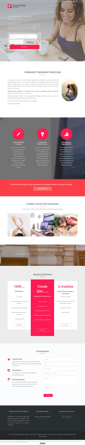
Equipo (50, 5)
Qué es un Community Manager (42, 422)
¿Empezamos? (42, 194)
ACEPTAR (42, 443)
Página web (61, 439)
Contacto (74, 5)
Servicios (57, 5)
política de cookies (7, 442)
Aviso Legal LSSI (52, 439)
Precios (63, 5)
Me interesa (19, 330)
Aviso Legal (33, 439)
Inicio (45, 5)
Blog (68, 5)
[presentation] (55, 395)
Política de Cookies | (42, 439)
